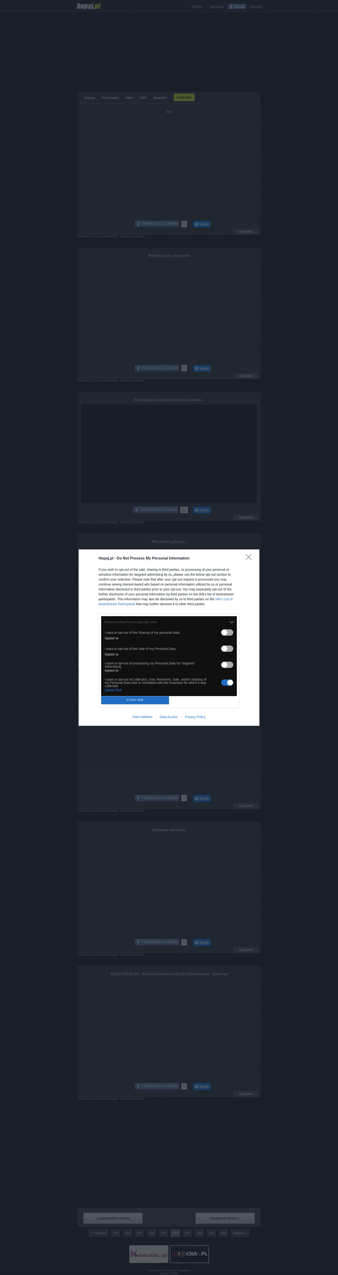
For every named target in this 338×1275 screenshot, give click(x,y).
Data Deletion (142, 717)
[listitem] (169, 622)
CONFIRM (135, 700)
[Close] (250, 558)
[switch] (227, 632)
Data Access (169, 717)
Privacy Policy (195, 717)
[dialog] (169, 637)
